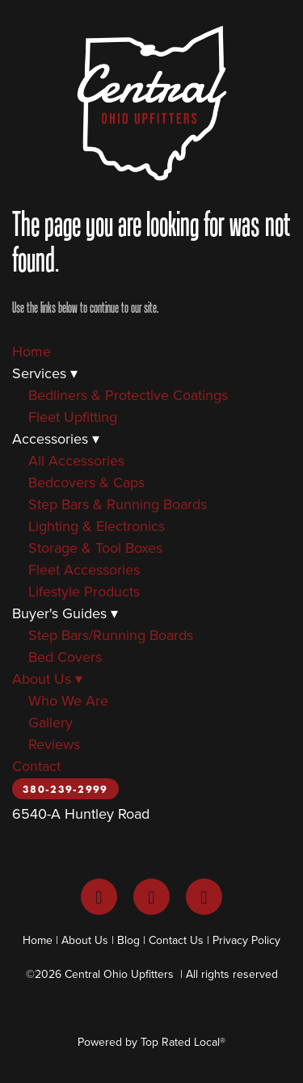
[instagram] (151, 897)
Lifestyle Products (84, 591)
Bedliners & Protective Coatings (128, 395)
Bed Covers (65, 657)
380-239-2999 (65, 789)
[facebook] (99, 897)
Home (31, 351)
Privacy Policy (246, 940)
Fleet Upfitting (72, 417)
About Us (47, 678)
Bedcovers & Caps (86, 482)
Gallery (50, 722)
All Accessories (76, 460)
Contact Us (176, 940)
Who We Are (68, 700)
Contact (36, 766)
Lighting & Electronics (96, 526)
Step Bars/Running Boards (110, 635)
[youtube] (204, 897)
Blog (128, 940)
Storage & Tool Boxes (95, 547)
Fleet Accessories (84, 569)
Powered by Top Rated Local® (151, 1042)
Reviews (54, 744)
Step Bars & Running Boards (117, 504)
